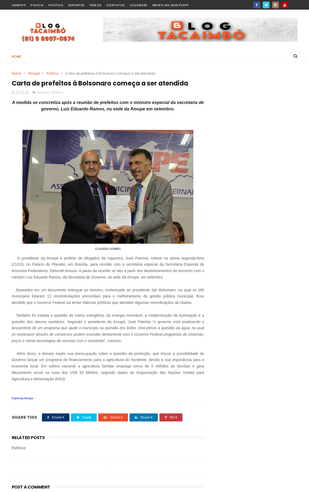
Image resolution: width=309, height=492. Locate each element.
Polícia (37, 5)
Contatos (115, 5)
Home (16, 56)
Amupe (34, 73)
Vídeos (95, 5)
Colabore (138, 5)
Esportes (76, 5)
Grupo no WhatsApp (170, 5)
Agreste (19, 5)
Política (56, 5)
